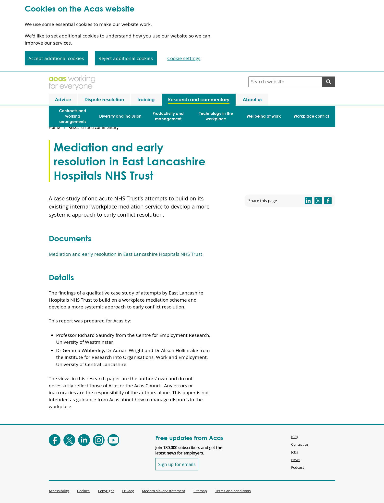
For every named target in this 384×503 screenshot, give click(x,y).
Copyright (106, 491)
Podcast (297, 467)
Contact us (300, 444)
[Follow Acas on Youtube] (113, 440)
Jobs (294, 452)
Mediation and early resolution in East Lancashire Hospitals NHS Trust (125, 254)
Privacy (128, 491)
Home (54, 127)
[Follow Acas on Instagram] (99, 440)
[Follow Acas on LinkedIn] (84, 440)
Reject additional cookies (125, 58)
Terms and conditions (233, 491)
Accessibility (59, 491)
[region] (192, 36)
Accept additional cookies (56, 58)
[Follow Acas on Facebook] (54, 440)
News (295, 459)
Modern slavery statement (163, 491)
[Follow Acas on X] (69, 440)
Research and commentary (94, 127)
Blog (294, 436)
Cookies (83, 491)
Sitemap (200, 491)
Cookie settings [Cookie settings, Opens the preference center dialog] (183, 58)
